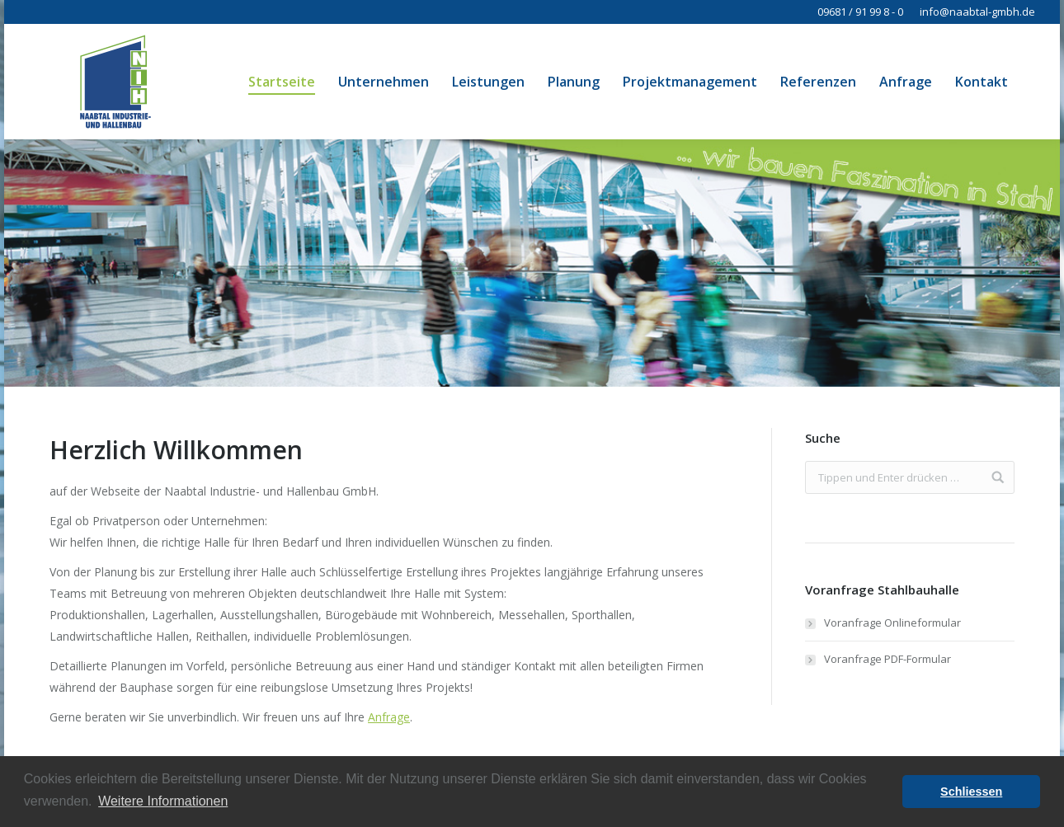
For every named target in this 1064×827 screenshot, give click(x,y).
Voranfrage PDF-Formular (887, 658)
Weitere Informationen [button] (163, 801)
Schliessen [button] (971, 791)
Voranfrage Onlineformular (892, 622)
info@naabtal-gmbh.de (977, 11)
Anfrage (389, 717)
